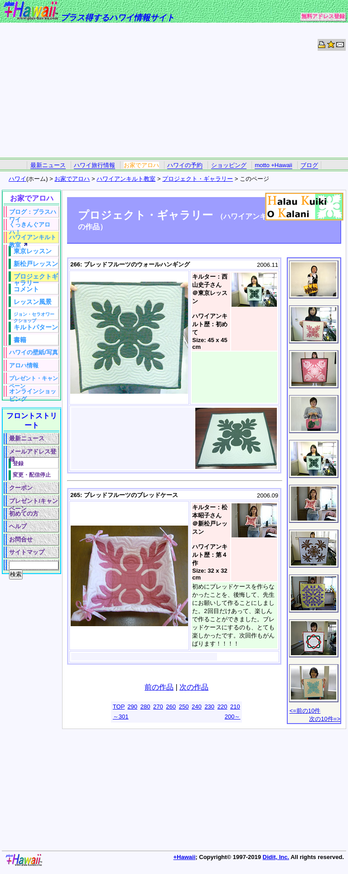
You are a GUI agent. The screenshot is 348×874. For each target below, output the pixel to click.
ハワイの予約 (185, 165)
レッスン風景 (33, 301)
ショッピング (228, 165)
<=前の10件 (305, 710)
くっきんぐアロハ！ (29, 226)
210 (235, 706)
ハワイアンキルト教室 (126, 178)
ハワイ (17, 178)
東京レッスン (33, 251)
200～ (233, 716)
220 (222, 706)
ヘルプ (18, 526)
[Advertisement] (174, 90)
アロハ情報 (24, 365)
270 (158, 706)
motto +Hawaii (273, 165)
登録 (18, 463)
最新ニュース (48, 165)
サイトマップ (26, 552)
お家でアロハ (141, 165)
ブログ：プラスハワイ (32, 213)
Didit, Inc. (276, 857)
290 (132, 706)
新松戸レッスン (36, 263)
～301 (121, 716)
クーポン (21, 487)
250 (184, 706)
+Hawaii (185, 857)
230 (209, 706)
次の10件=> (324, 718)
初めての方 (24, 513)
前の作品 (159, 687)
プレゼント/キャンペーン (33, 502)
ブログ (309, 165)
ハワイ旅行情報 (94, 165)
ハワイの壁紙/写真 (33, 352)
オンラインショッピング (32, 392)
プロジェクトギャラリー (36, 277)
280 (145, 706)
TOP (119, 706)
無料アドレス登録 (323, 16)
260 (171, 706)
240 (197, 706)
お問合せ (21, 539)
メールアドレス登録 (32, 453)
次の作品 (193, 687)
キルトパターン (36, 327)
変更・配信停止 (32, 475)
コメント (26, 289)
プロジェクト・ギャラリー (197, 178)
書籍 (20, 339)
